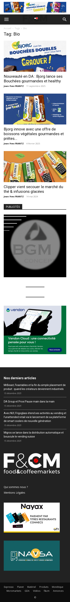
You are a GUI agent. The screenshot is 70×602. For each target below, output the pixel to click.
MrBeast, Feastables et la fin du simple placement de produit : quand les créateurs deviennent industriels (35, 387)
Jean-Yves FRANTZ (14, 86)
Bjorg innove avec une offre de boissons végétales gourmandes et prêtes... (34, 134)
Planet (20, 587)
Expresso (9, 587)
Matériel (31, 587)
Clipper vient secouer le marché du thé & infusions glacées (33, 189)
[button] (6, 19)
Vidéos (36, 590)
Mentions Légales (14, 492)
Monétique (57, 587)
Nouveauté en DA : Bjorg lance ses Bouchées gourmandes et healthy (33, 78)
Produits (43, 587)
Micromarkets (14, 590)
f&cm (46, 590)
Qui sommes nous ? (16, 487)
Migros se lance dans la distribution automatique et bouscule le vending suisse (34, 434)
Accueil (7, 28)
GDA (27, 590)
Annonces (58, 590)
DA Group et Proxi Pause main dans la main (29, 401)
